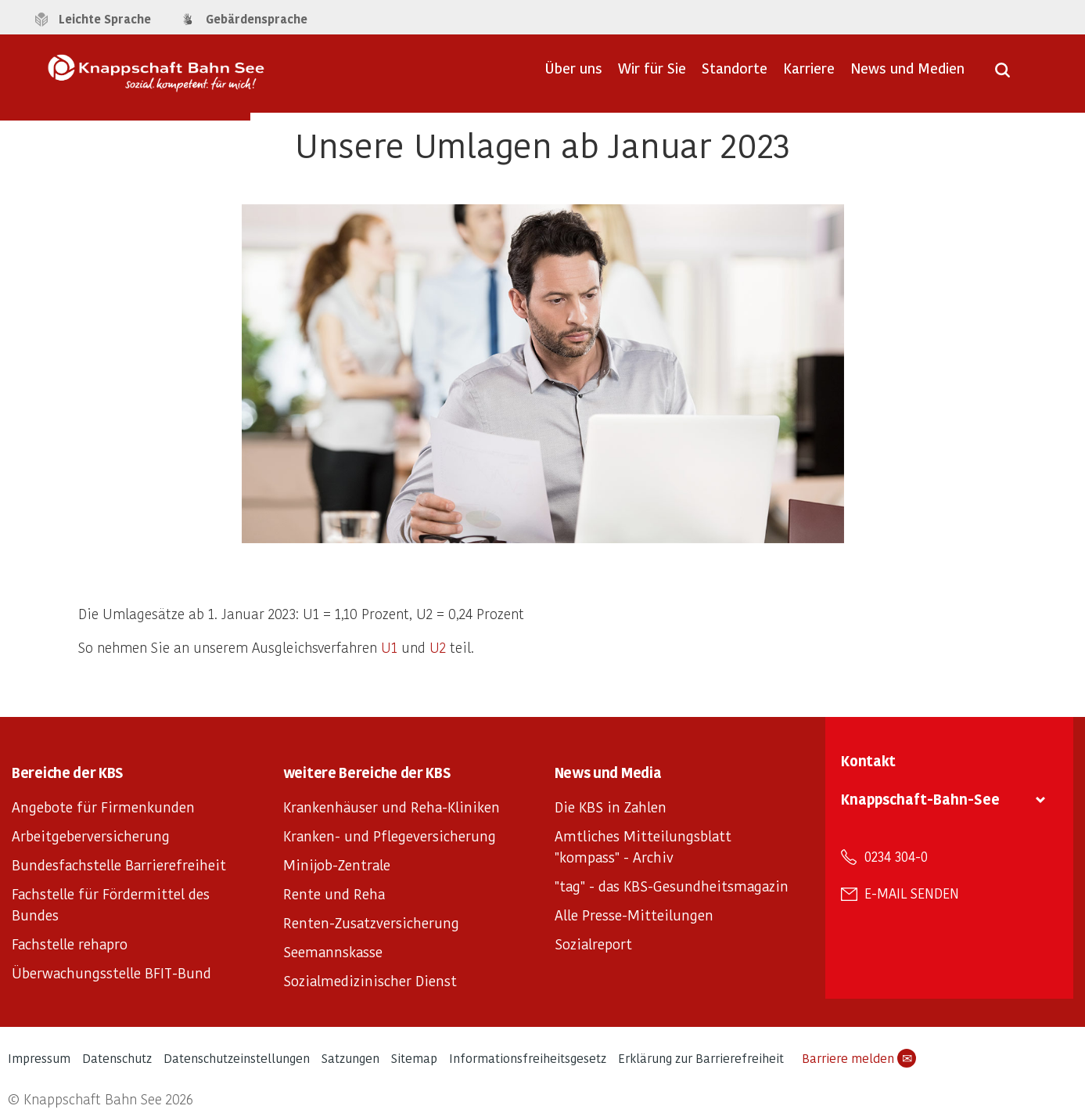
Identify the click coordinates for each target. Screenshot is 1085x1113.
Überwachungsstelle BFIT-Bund (111, 972)
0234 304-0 (896, 856)
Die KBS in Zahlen (610, 806)
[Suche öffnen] (1002, 75)
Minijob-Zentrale (336, 864)
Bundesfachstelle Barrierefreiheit (119, 864)
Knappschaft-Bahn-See (920, 799)
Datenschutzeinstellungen (236, 1057)
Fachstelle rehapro (70, 943)
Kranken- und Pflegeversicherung (389, 835)
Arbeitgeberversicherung (91, 835)
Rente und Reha (334, 893)
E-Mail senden (911, 893)
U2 (437, 647)
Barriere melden (859, 1058)
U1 (389, 647)
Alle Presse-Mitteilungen (634, 914)
